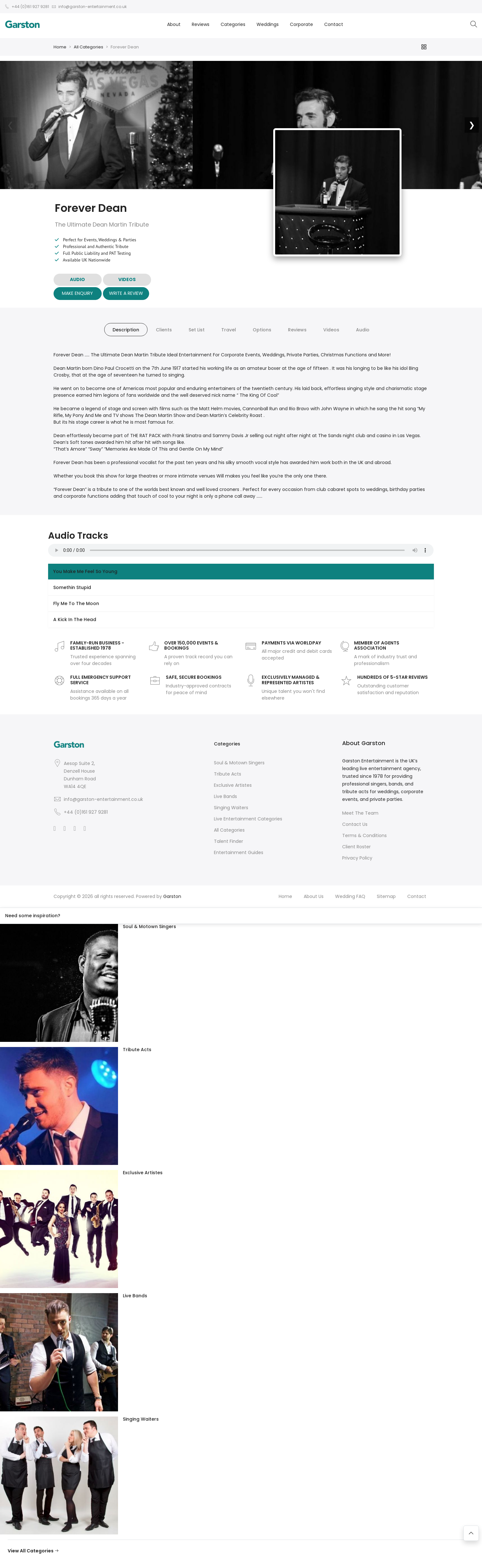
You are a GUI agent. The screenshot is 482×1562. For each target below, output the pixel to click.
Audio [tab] (362, 330)
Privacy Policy (357, 858)
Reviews (200, 24)
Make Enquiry (77, 293)
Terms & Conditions (364, 835)
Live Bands (225, 796)
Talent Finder (228, 841)
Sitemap (386, 896)
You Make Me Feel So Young (85, 571)
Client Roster (356, 846)
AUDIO (77, 279)
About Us (314, 896)
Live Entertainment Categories (248, 819)
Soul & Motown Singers (239, 763)
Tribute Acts (227, 774)
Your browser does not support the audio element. (241, 550)
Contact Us (355, 824)
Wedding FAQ (350, 896)
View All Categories (33, 1551)
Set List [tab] (197, 330)
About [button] (174, 24)
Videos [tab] (331, 330)
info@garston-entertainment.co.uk (103, 799)
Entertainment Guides (238, 852)
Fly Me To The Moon (76, 603)
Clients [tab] (164, 330)
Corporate (301, 24)
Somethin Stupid (72, 587)
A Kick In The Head (74, 619)
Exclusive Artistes (233, 785)
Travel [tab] (228, 330)
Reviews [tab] (297, 330)
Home (60, 47)
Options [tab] (262, 330)
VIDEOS (127, 279)
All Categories (88, 47)
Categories (233, 24)
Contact (333, 24)
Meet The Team (360, 813)
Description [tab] (126, 330)
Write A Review (126, 293)
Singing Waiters (231, 807)
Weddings (268, 24)
